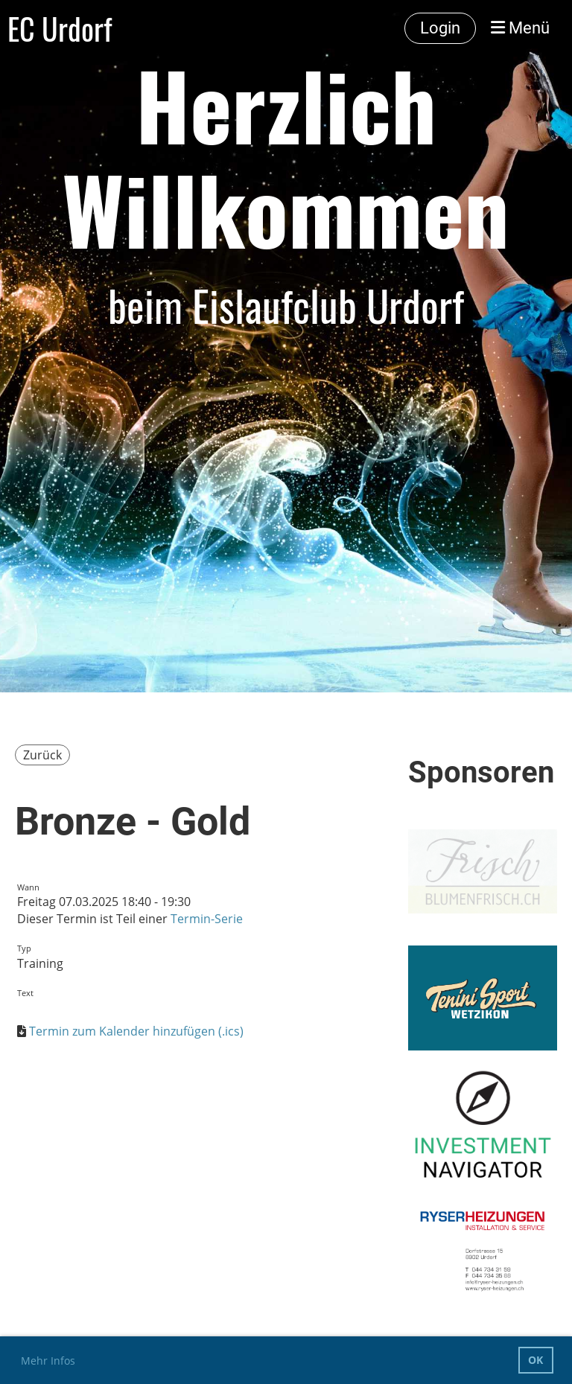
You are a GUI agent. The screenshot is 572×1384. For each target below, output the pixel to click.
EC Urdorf (59, 28)
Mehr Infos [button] (48, 1360)
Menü (520, 28)
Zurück (42, 755)
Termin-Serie (207, 919)
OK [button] (535, 1360)
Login (440, 28)
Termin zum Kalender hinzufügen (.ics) (136, 1031)
